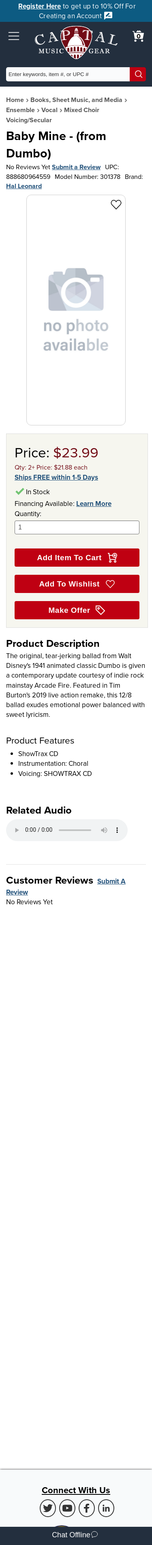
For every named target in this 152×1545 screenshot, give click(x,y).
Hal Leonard (24, 186)
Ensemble (20, 110)
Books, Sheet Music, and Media (76, 99)
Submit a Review (76, 167)
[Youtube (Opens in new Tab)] (67, 1508)
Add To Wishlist (77, 584)
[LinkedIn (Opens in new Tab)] (106, 1508)
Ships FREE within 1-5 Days (56, 477)
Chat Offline (75, 1536)
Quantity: (77, 521)
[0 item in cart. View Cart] (138, 36)
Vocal (49, 110)
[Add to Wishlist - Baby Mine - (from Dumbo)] (116, 204)
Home (15, 99)
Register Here (39, 6)
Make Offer (77, 610)
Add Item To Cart (77, 558)
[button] (13, 36)
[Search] (138, 74)
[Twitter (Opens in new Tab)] (48, 1508)
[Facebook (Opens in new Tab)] (87, 1508)
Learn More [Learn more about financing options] (93, 503)
